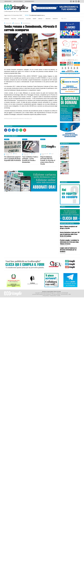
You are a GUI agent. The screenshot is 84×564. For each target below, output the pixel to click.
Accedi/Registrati (29, 1)
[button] (5, 130)
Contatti (55, 18)
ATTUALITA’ (21, 18)
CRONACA (6, 18)
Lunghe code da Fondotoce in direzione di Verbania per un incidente (68, 250)
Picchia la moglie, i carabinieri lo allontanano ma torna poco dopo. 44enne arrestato (69, 242)
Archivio (48, 18)
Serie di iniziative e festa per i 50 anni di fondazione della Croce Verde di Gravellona (69, 234)
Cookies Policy (53, 295)
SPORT (34, 18)
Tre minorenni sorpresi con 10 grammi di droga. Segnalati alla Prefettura (12, 158)
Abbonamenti (7, 1)
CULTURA (28, 18)
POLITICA (13, 18)
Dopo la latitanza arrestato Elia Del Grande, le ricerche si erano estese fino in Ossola (47, 160)
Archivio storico (18, 1)
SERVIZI (40, 18)
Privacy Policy (46, 295)
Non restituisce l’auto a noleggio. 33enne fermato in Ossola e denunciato (30, 159)
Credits (58, 295)
